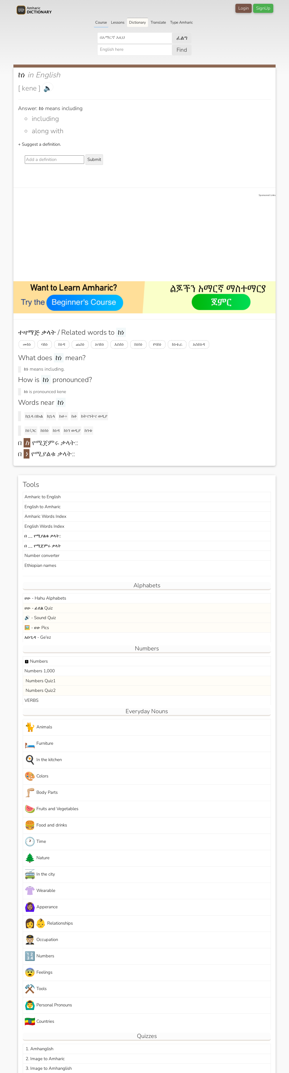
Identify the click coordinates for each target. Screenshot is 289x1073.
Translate (158, 22)
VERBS (31, 700)
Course (101, 22)
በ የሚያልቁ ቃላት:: (46, 454)
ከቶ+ (63, 416)
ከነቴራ (177, 344)
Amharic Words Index (45, 516)
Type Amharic (181, 22)
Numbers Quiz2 (40, 690)
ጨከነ (80, 344)
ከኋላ (51, 416)
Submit (94, 159)
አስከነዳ (199, 344)
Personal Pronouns (48, 1005)
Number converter (41, 555)
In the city (39, 875)
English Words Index (44, 526)
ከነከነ (138, 344)
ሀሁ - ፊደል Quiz (38, 608)
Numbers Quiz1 (40, 681)
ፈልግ (182, 38)
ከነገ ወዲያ (72, 430)
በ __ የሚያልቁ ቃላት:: (42, 536)
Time (35, 842)
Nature (37, 858)
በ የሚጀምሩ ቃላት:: (48, 442)
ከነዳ (61, 344)
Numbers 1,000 (39, 671)
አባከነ (99, 344)
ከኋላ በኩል (34, 416)
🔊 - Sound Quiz (40, 618)
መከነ (27, 344)
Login (243, 8)
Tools (35, 989)
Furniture (38, 744)
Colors (36, 776)
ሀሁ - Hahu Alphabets (45, 598)
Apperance (41, 907)
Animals (38, 727)
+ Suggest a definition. (39, 144)
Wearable (39, 891)
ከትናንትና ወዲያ (94, 416)
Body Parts (41, 793)
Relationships (48, 924)
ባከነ (44, 344)
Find (182, 50)
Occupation (41, 940)
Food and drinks (45, 825)
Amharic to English (42, 497)
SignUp (263, 8)
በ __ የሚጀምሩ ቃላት (42, 546)
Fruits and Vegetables (51, 809)
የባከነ (157, 344)
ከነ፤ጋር (30, 430)
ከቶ (74, 416)
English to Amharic (42, 507)
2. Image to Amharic (44, 1059)
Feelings (38, 973)
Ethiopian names (40, 565)
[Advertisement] (147, 238)
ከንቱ (88, 430)
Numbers (36, 661)
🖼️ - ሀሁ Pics (36, 628)
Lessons (117, 22)
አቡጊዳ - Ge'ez (37, 637)
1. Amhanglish (38, 1049)
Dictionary (137, 22)
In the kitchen (43, 760)
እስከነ (119, 344)
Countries (39, 1022)
